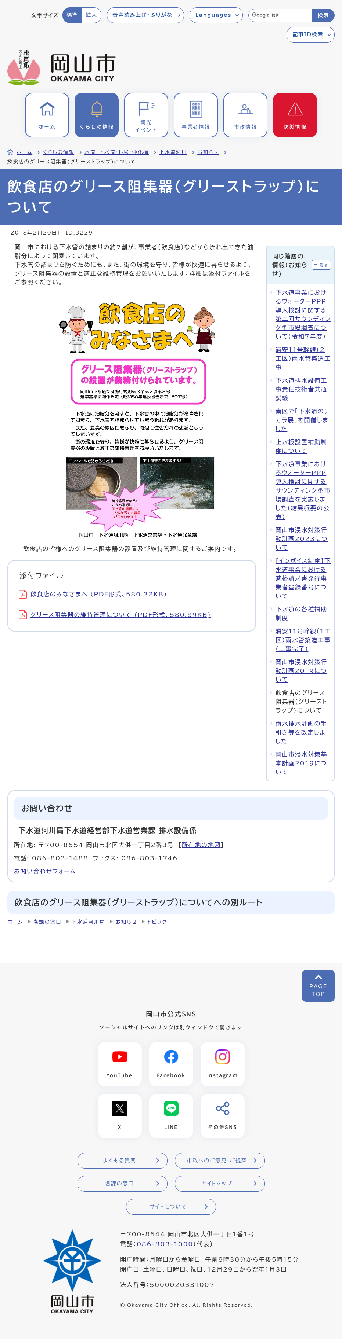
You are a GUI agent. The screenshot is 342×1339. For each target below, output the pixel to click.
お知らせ (208, 152)
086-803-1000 (165, 1244)
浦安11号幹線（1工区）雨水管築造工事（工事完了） (303, 640)
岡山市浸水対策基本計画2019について (301, 763)
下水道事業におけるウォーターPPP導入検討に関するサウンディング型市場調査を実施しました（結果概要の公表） (303, 490)
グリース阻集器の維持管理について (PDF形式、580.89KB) (115, 615)
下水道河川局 (88, 921)
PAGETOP (318, 990)
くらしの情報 (58, 152)
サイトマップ (217, 1183)
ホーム (24, 152)
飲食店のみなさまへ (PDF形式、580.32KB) (93, 594)
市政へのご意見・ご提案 (217, 1160)
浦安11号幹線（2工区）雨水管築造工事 (303, 358)
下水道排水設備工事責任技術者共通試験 (301, 389)
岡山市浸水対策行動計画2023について (302, 539)
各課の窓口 (47, 921)
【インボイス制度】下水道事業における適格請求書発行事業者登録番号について (303, 578)
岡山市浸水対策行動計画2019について (301, 671)
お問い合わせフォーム (45, 871)
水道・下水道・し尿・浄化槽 (116, 152)
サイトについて (168, 1206)
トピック (157, 921)
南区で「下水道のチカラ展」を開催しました (303, 420)
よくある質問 (119, 1160)
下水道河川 (173, 152)
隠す (324, 265)
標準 (72, 15)
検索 (323, 15)
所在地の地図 (201, 845)
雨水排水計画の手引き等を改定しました (301, 732)
